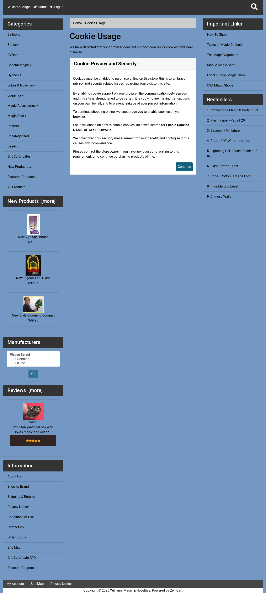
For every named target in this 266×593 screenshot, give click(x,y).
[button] (254, 7)
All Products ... (18, 187)
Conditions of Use (20, 517)
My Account (15, 584)
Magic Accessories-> (22, 106)
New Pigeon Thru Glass (33, 267)
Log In (56, 7)
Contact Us (15, 527)
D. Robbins (33, 359)
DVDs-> (12, 55)
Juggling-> (15, 95)
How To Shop (217, 35)
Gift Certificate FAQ (21, 558)
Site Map (14, 547)
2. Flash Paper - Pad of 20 (226, 120)
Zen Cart (176, 590)
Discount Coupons (21, 568)
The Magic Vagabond (222, 55)
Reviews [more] (25, 390)
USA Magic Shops (220, 85)
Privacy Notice (18, 507)
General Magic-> (19, 65)
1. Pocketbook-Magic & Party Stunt (232, 110)
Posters (13, 126)
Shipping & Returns (21, 497)
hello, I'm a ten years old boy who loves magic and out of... (33, 418)
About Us (14, 476)
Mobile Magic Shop (221, 65)
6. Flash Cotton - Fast (222, 166)
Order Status (16, 537)
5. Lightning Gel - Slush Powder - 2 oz (232, 153)
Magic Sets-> (17, 116)
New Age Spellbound (33, 226)
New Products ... (19, 167)
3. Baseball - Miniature (223, 131)
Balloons (13, 35)
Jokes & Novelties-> (22, 85)
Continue (184, 167)
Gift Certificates (19, 156)
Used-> (12, 146)
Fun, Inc (33, 363)
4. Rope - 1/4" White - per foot (228, 141)
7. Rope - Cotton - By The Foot (229, 176)
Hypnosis (14, 75)
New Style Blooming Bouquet (33, 306)
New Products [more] (31, 201)
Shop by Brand (18, 486)
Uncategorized (18, 136)
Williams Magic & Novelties (130, 590)
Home (40, 7)
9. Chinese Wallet (219, 196)
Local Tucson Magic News (226, 75)
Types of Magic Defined (224, 45)
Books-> (13, 45)
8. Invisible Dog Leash (223, 186)
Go (33, 374)
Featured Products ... (22, 177)
